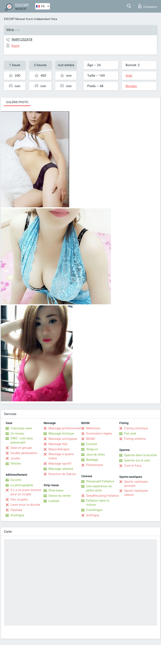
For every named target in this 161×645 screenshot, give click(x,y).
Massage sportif (59, 463)
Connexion (147, 6)
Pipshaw (16, 510)
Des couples (19, 499)
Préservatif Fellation (100, 481)
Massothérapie (58, 449)
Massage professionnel (64, 428)
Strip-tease (56, 490)
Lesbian (53, 501)
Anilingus (92, 515)
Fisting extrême (135, 439)
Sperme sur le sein (137, 460)
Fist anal (130, 433)
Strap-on (92, 449)
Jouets (15, 458)
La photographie (21, 485)
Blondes (131, 86)
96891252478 (22, 39)
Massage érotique (61, 433)
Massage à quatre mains (61, 456)
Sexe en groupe (21, 448)
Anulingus (17, 515)
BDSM (90, 439)
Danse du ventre (59, 496)
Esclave (91, 444)
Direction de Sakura (62, 474)
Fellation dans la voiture (97, 503)
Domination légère (99, 433)
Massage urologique (62, 439)
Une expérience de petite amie (99, 488)
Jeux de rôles (95, 454)
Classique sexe (21, 428)
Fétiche (15, 463)
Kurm (29, 19)
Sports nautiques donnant (136, 484)
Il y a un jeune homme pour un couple (25, 492)
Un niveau (17, 433)
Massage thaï (57, 444)
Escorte (15, 480)
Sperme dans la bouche (140, 455)
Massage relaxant (60, 469)
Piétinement (94, 465)
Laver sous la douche (25, 505)
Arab (129, 76)
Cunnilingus (94, 510)
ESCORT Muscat (14, 19)
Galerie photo (17, 102)
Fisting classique (136, 428)
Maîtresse (93, 428)
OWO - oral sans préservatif (21, 440)
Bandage (92, 460)
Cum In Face (133, 466)
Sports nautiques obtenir (136, 493)
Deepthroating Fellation (102, 496)
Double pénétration (23, 453)
